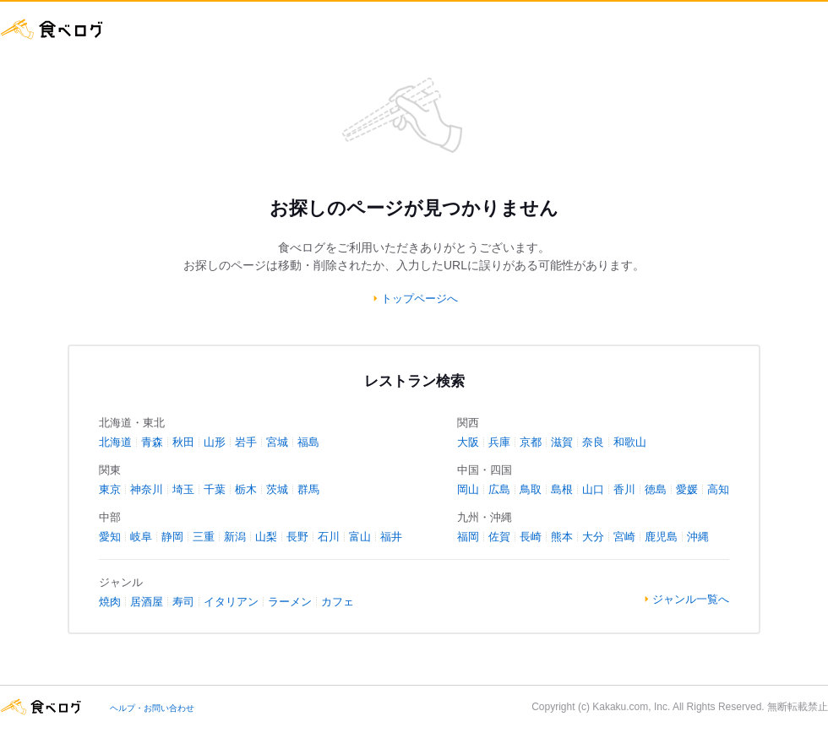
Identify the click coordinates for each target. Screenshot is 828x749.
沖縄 (698, 536)
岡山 (468, 489)
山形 (215, 442)
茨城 (277, 489)
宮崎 (624, 536)
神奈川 (146, 489)
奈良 (593, 442)
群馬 (308, 489)
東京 (110, 489)
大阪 (468, 442)
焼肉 (110, 601)
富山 (360, 536)
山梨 (266, 536)
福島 (308, 442)
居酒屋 (146, 601)
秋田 (183, 442)
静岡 (172, 536)
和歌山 (629, 442)
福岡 (468, 536)
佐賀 (499, 536)
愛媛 (687, 489)
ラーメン (290, 601)
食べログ (52, 29)
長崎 (531, 536)
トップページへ (419, 298)
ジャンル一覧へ (690, 599)
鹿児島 (661, 536)
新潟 (235, 536)
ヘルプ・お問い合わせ (152, 708)
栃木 (246, 489)
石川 (329, 536)
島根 (562, 489)
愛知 (110, 536)
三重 (204, 536)
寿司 (183, 601)
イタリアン (231, 601)
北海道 (115, 442)
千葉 (215, 489)
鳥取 (531, 489)
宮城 (277, 442)
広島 (499, 489)
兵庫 (499, 442)
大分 (593, 536)
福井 (391, 536)
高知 (718, 489)
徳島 (656, 489)
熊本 (562, 536)
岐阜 (141, 536)
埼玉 (183, 489)
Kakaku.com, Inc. (631, 707)
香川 (624, 489)
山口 (593, 489)
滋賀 (562, 442)
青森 (152, 442)
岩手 (246, 442)
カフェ (337, 601)
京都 (531, 442)
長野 (297, 536)
